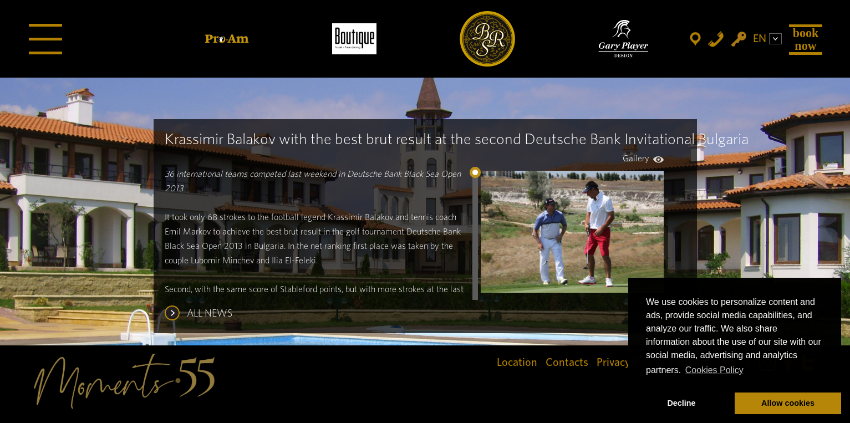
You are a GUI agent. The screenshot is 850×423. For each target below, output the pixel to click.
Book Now (806, 39)
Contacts (567, 362)
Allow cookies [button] (788, 403)
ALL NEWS (209, 314)
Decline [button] (681, 403)
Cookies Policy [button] (714, 370)
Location (517, 362)
